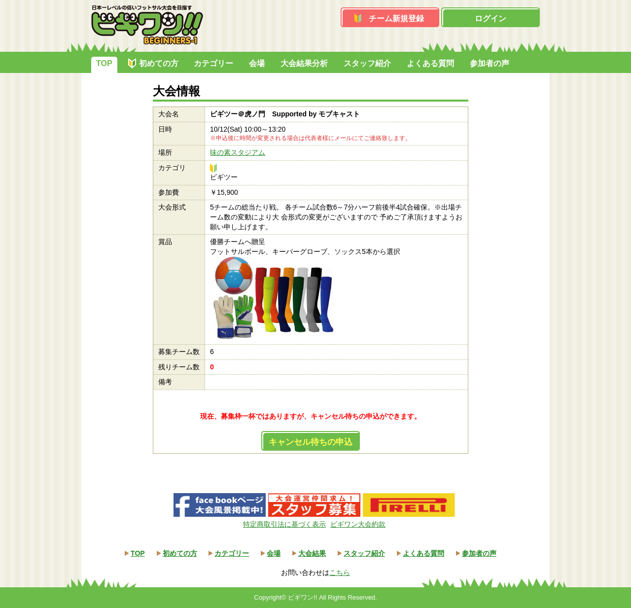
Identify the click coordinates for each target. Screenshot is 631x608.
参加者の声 (489, 63)
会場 (257, 63)
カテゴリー (213, 63)
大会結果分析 (304, 63)
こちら (339, 572)
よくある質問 (430, 63)
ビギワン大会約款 (358, 524)
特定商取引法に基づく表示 (284, 524)
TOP (104, 63)
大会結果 (312, 553)
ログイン (490, 18)
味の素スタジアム (237, 152)
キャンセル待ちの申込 (310, 442)
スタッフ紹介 (367, 63)
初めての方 (158, 63)
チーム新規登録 (396, 18)
